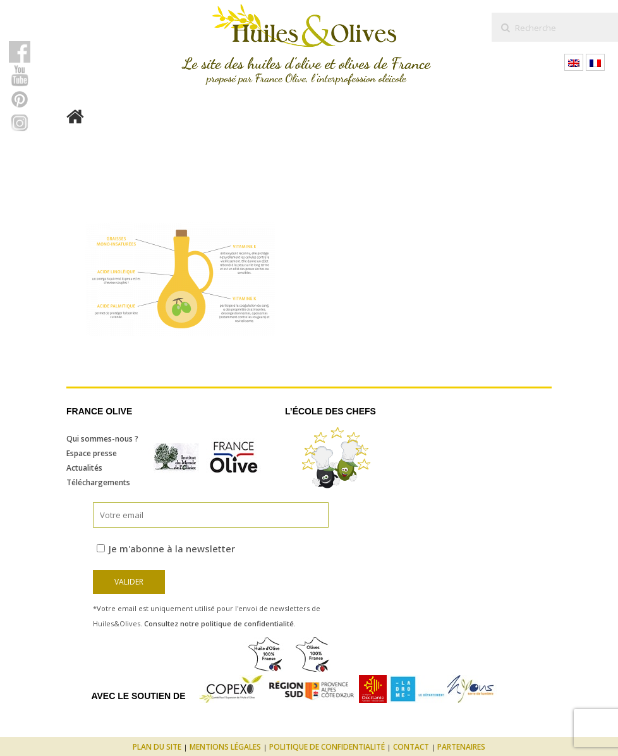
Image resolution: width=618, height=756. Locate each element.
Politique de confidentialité (327, 746)
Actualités (84, 467)
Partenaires (461, 746)
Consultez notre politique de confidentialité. (220, 623)
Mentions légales (225, 746)
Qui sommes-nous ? (102, 438)
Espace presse (91, 453)
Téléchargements (98, 482)
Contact (411, 746)
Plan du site (157, 746)
